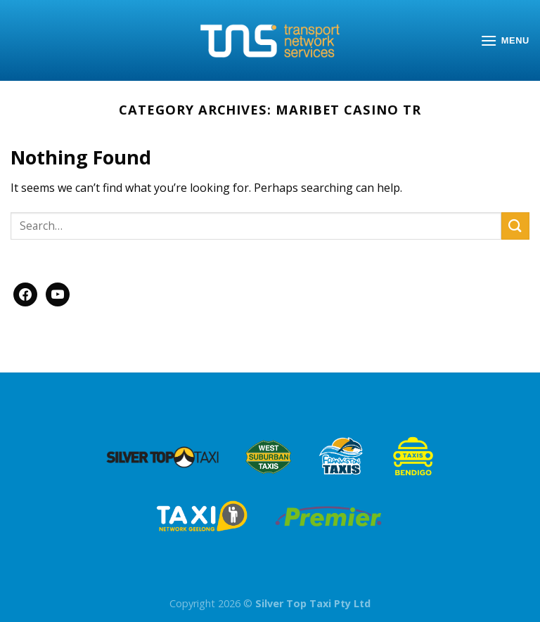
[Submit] (515, 226)
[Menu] (504, 40)
